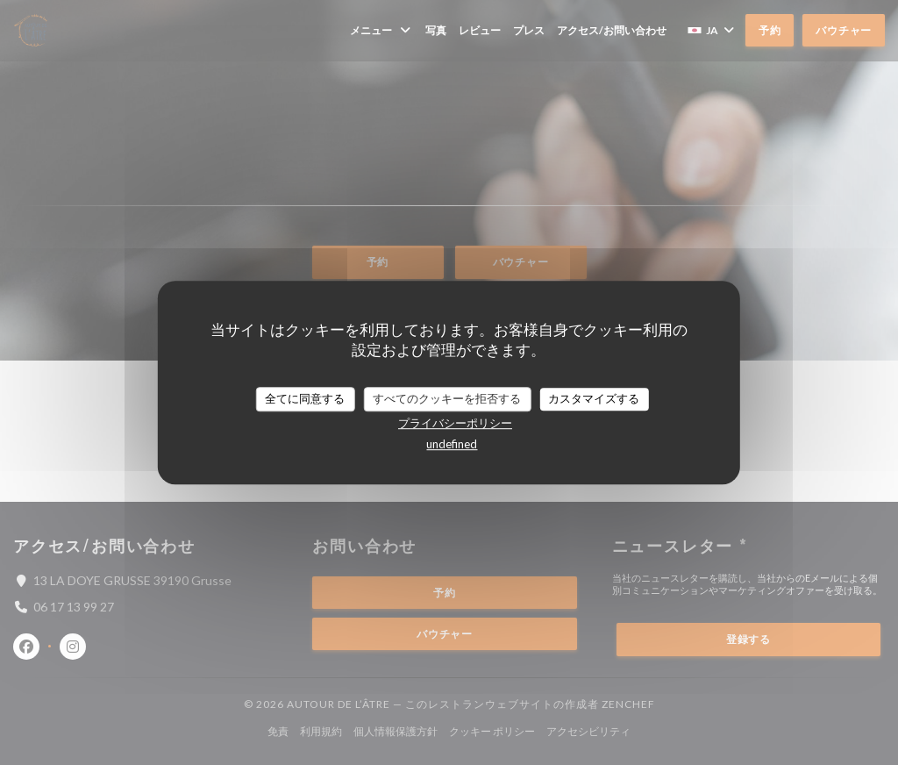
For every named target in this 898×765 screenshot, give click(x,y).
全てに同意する (305, 398)
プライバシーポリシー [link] (455, 423)
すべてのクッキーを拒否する (447, 398)
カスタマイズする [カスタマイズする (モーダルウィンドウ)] (593, 398)
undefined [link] (451, 444)
